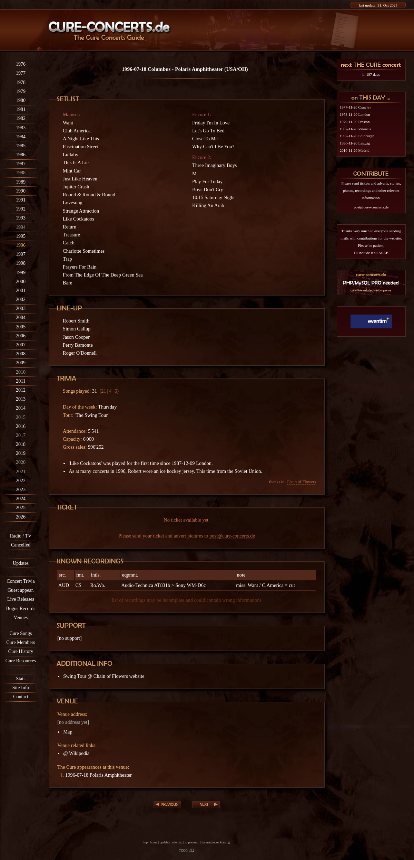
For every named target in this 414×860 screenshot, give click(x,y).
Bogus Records (20, 608)
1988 (21, 172)
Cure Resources (21, 660)
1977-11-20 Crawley (355, 107)
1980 (21, 100)
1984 (21, 136)
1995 (21, 236)
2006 (21, 335)
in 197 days (371, 74)
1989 (21, 182)
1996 (21, 245)
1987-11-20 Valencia (355, 129)
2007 (21, 344)
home (153, 842)
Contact (20, 696)
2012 (21, 390)
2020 (21, 462)
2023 (21, 489)
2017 (21, 435)
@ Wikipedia (76, 753)
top (146, 842)
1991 (21, 200)
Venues (21, 617)
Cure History (20, 651)
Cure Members (20, 642)
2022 (21, 480)
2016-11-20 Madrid (354, 150)
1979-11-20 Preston (355, 122)
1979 (21, 91)
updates (165, 842)
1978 (21, 82)
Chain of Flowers (301, 481)
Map (67, 732)
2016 (21, 426)
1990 (21, 191)
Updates (21, 563)
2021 (21, 471)
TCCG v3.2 (187, 850)
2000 (21, 281)
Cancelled (20, 545)
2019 (21, 453)
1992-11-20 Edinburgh (357, 136)
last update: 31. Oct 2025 (378, 5)
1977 (21, 73)
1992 (21, 209)
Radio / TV (21, 536)
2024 (21, 498)
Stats (20, 678)
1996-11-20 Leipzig (355, 143)
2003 (21, 308)
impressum (192, 842)
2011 (20, 381)
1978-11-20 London (355, 114)
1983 (21, 127)
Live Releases (20, 599)
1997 (21, 254)
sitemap (177, 842)
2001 (21, 290)
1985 (21, 145)
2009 (21, 362)
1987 (21, 163)
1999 (21, 272)
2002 (21, 299)
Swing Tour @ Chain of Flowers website (103, 676)
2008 (21, 353)
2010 (21, 372)
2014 (21, 408)
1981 (21, 109)
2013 (21, 399)
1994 (21, 227)
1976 (21, 64)
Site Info (20, 687)
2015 (21, 417)
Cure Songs (21, 633)
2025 (21, 507)
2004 (21, 317)
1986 (21, 154)
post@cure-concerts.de (232, 536)
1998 (21, 263)
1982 (21, 118)
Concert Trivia (20, 581)
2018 (21, 444)
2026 (21, 517)
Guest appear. (21, 590)
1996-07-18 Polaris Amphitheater (98, 775)
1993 (21, 218)
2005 (21, 326)
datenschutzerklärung (215, 842)
